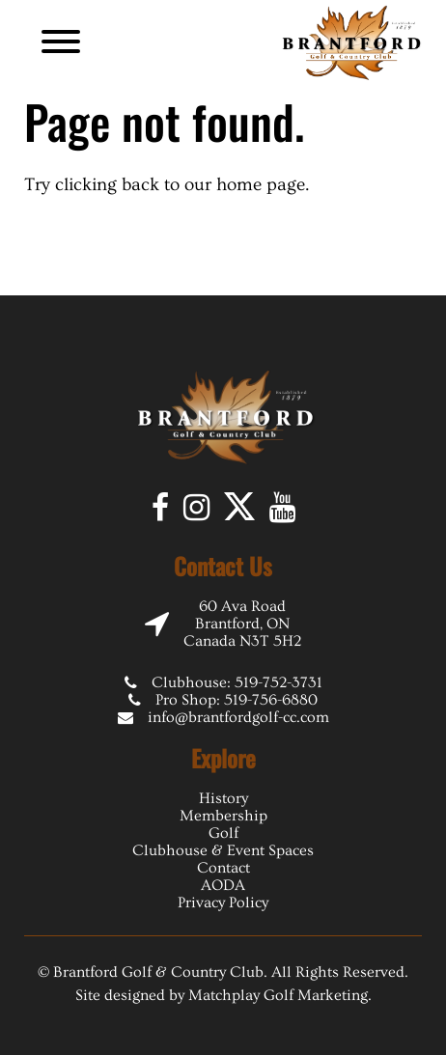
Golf (223, 833)
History (223, 798)
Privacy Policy (223, 902)
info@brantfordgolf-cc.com (238, 717)
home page (260, 185)
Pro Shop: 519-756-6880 (236, 699)
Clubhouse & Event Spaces (223, 850)
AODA (223, 885)
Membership (223, 815)
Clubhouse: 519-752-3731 (237, 682)
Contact (223, 867)
